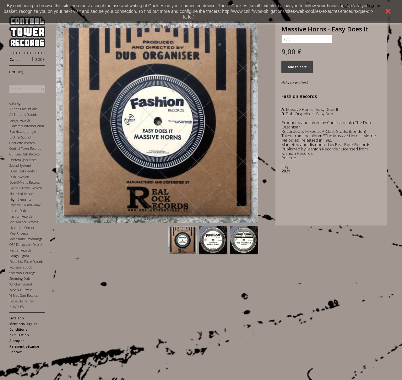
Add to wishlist (294, 82)
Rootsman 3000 (20, 267)
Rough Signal (19, 256)
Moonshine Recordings (25, 239)
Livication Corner (21, 227)
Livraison (16, 318)
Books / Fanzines (21, 301)
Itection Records (20, 216)
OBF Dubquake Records (26, 244)
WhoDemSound (20, 284)
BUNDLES (16, 307)
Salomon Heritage (22, 273)
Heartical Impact (21, 194)
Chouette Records (22, 143)
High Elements (20, 199)
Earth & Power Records (25, 188)
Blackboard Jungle (22, 131)
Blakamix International (26, 126)
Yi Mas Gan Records (23, 295)
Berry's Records (19, 120)
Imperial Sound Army (25, 205)
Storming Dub (19, 278)
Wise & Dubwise (20, 290)
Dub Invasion (19, 177)
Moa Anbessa (19, 233)
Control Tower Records (25, 148)
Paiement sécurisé (24, 346)
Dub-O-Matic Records (24, 182)
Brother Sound (20, 137)
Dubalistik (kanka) (22, 171)
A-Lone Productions (23, 109)
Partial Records (20, 250)
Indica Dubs (18, 211)
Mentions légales (23, 324)
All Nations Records (23, 114)
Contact (15, 352)
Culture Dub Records (24, 154)
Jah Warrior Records (23, 222)
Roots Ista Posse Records (26, 261)
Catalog (14, 103)
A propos (16, 341)
